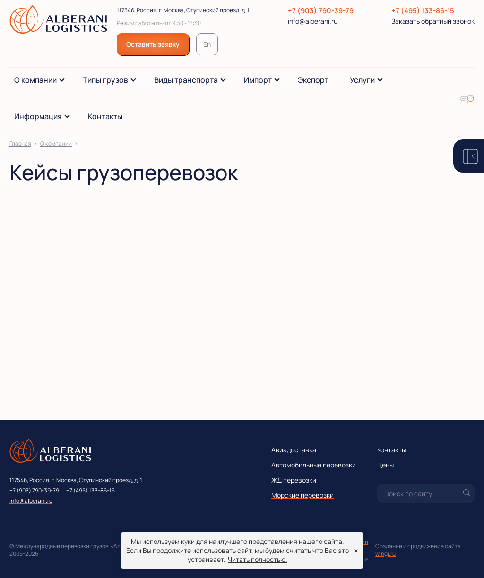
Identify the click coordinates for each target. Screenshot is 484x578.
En (207, 44)
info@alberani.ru (312, 21)
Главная (20, 143)
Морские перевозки (302, 495)
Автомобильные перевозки (313, 464)
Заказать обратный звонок (433, 21)
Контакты (391, 449)
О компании (56, 143)
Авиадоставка (293, 449)
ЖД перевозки (293, 479)
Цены (385, 464)
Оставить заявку (153, 44)
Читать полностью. (257, 559)
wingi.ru (385, 554)
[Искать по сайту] (467, 98)
